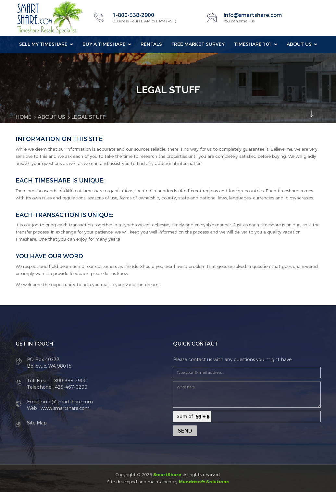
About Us (299, 44)
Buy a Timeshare (104, 44)
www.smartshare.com (64, 408)
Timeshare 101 (253, 44)
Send (185, 430)
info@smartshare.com (253, 15)
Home (23, 117)
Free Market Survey (198, 44)
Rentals (151, 44)
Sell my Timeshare (43, 44)
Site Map (37, 423)
